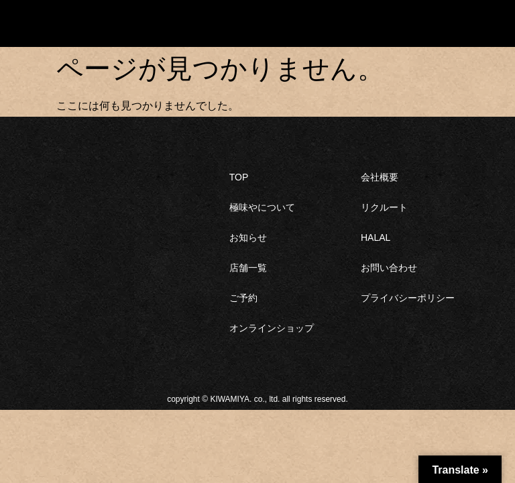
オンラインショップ (271, 328)
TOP (239, 177)
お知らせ (248, 237)
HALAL (375, 237)
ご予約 (243, 297)
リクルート (384, 207)
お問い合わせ (389, 267)
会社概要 (379, 177)
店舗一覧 (248, 267)
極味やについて (262, 207)
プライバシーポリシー (408, 297)
